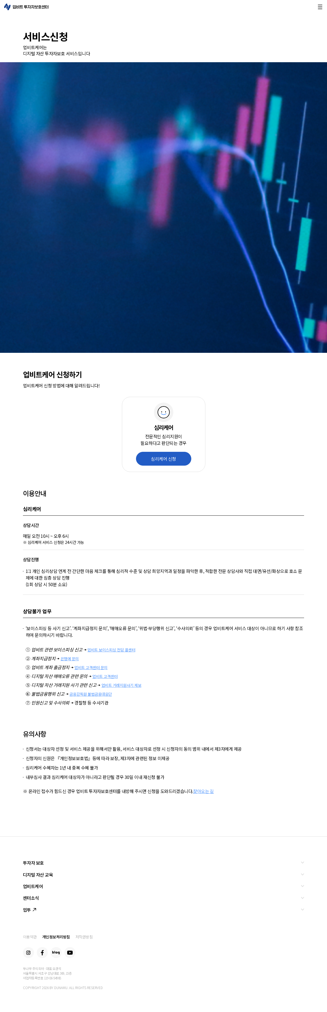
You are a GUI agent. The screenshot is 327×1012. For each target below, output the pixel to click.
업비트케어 (33, 886)
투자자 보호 (33, 863)
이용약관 (30, 937)
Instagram (28, 952)
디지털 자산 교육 (38, 875)
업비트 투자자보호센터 (26, 7)
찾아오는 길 (203, 791)
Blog (56, 952)
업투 (29, 910)
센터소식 (31, 898)
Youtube (69, 952)
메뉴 (320, 7)
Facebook (42, 952)
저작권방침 (84, 937)
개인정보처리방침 (56, 937)
